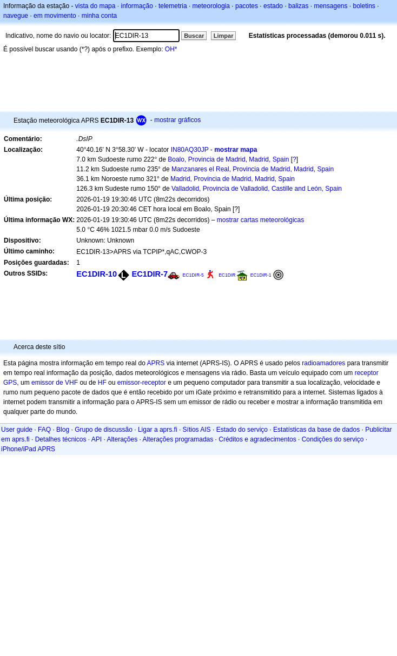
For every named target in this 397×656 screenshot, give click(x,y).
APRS (155, 363)
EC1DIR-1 (261, 275)
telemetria (172, 6)
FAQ (44, 429)
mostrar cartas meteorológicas (260, 220)
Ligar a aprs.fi (157, 429)
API (96, 439)
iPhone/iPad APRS (28, 449)
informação (137, 6)
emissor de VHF (54, 382)
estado (273, 6)
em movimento (55, 15)
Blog (62, 429)
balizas (298, 6)
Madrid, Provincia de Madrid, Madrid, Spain (232, 179)
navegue (15, 15)
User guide (16, 429)
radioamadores (323, 363)
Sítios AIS (197, 429)
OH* (171, 49)
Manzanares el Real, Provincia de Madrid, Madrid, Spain (252, 169)
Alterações (122, 439)
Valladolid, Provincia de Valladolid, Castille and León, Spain (256, 188)
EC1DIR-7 (149, 274)
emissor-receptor (141, 382)
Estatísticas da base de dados (316, 429)
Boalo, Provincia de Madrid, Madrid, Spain (228, 159)
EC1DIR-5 (192, 275)
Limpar (224, 35)
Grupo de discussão (104, 429)
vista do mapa (95, 6)
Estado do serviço (242, 429)
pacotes (246, 6)
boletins (364, 6)
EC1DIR (227, 275)
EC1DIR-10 (96, 274)
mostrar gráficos (177, 120)
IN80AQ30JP (190, 149)
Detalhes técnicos (61, 439)
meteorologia (211, 6)
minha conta (99, 15)
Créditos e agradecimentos (257, 439)
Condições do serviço (333, 439)
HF (102, 382)
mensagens (330, 6)
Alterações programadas (178, 439)
